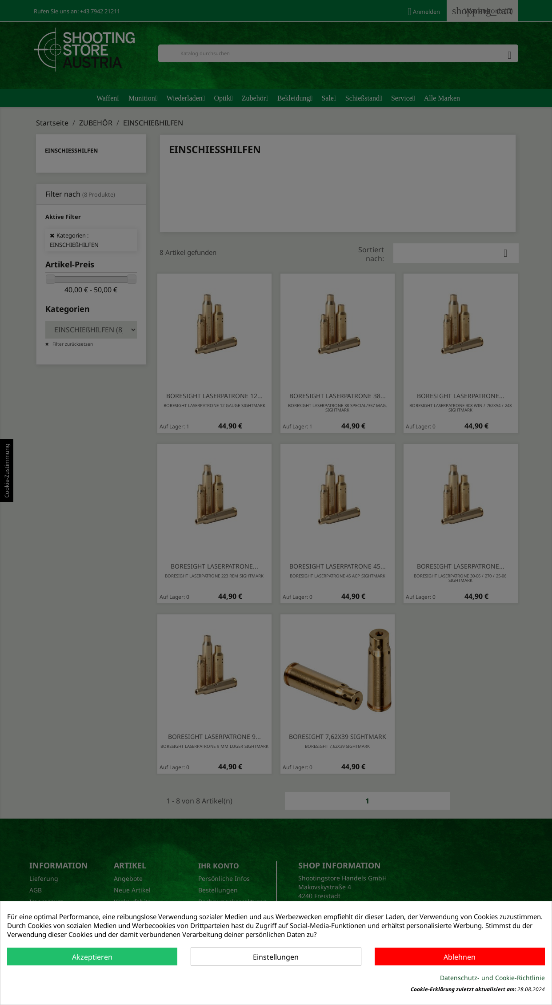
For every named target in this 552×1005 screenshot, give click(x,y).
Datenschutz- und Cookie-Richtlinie (492, 977)
